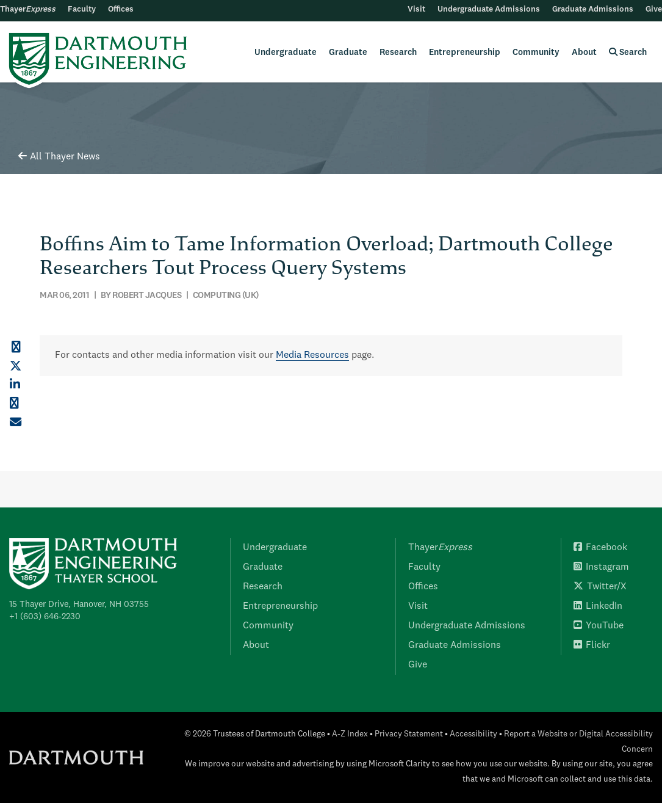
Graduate (348, 52)
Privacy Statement (409, 734)
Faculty (82, 9)
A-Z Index (350, 734)
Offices (121, 9)
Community (536, 52)
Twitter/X (600, 587)
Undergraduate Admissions (488, 9)
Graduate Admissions (592, 9)
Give (654, 9)
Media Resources (312, 355)
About (584, 52)
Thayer (28, 9)
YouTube (599, 626)
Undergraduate (285, 52)
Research (398, 52)
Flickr (592, 645)
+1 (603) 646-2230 (45, 616)
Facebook (600, 548)
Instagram (601, 567)
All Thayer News (59, 157)
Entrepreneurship (464, 52)
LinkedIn (598, 606)
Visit (416, 9)
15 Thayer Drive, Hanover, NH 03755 (79, 604)
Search (628, 52)
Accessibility (473, 734)
